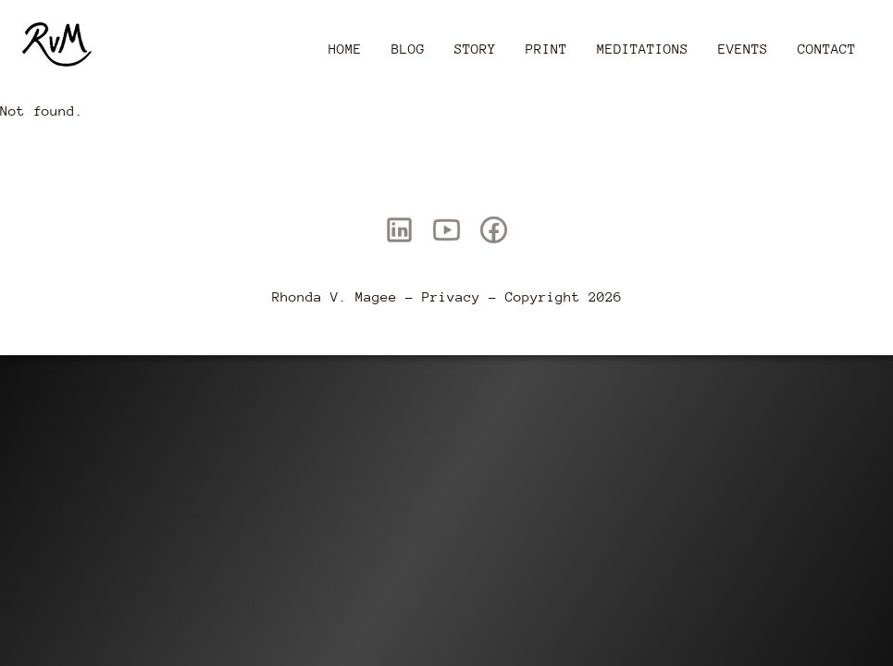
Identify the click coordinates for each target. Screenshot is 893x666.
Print (546, 48)
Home (345, 48)
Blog (408, 48)
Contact (827, 48)
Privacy (451, 296)
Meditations (642, 48)
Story (475, 48)
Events (743, 48)
